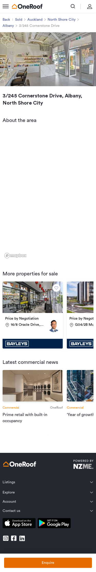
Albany (8, 26)
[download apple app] (19, 524)
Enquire (48, 563)
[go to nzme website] (83, 465)
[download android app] (54, 524)
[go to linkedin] (22, 538)
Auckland (34, 19)
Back (6, 19)
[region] (48, 194)
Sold (18, 19)
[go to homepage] (27, 6)
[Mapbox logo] (15, 256)
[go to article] (33, 397)
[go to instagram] (6, 538)
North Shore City (62, 19)
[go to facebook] (14, 538)
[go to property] (33, 315)
